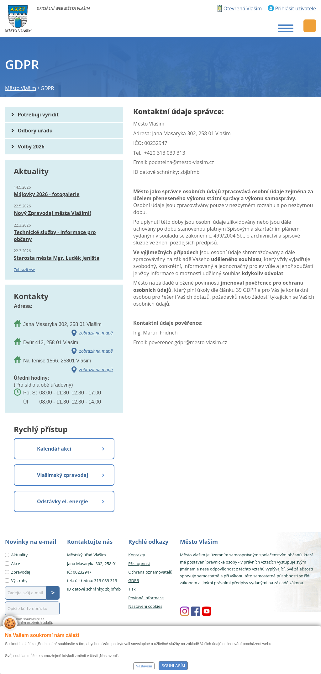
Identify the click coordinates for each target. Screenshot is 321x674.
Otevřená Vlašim (243, 8)
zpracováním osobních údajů (28, 622)
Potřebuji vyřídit (38, 114)
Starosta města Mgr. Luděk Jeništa (56, 257)
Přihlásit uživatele (295, 8)
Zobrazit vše (24, 269)
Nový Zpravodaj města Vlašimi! (52, 213)
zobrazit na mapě (96, 332)
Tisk (131, 589)
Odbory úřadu (35, 130)
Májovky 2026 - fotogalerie (46, 194)
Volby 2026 (31, 146)
